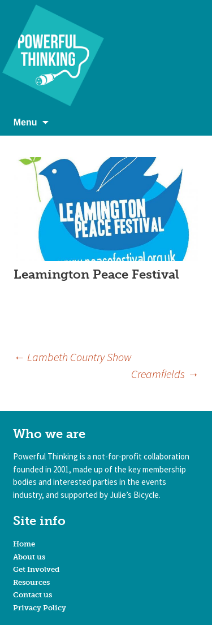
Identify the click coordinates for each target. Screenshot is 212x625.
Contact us (32, 595)
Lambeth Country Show (73, 357)
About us (29, 557)
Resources (31, 582)
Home (24, 544)
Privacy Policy (39, 608)
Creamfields (164, 374)
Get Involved (36, 569)
